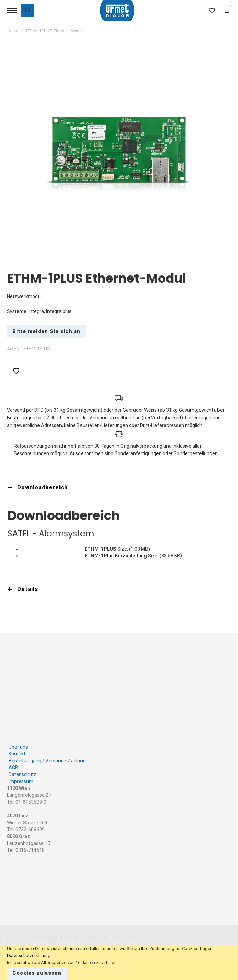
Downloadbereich (42, 487)
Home (12, 31)
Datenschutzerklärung (29, 955)
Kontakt (17, 754)
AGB (13, 767)
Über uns (18, 747)
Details (27, 589)
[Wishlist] (211, 10)
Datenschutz (22, 774)
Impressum (21, 781)
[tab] (119, 487)
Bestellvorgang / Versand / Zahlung (47, 760)
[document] (119, 962)
